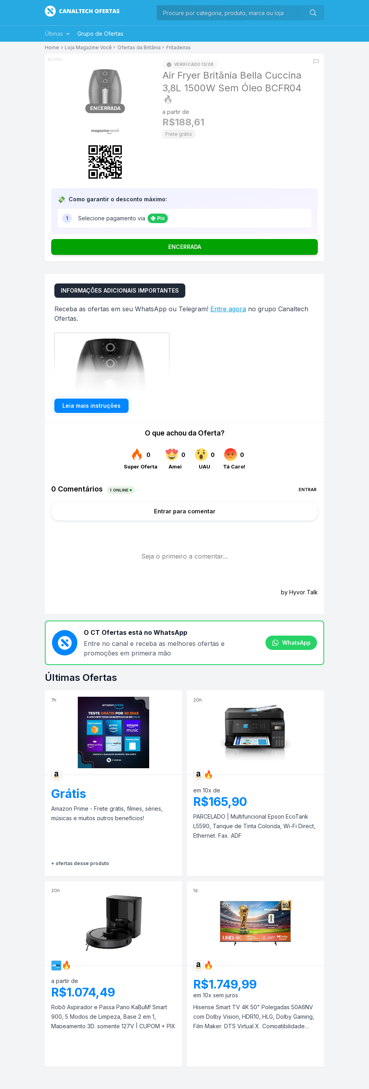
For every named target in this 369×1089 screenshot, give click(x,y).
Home (52, 47)
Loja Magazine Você (88, 47)
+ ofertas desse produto (80, 863)
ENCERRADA (184, 246)
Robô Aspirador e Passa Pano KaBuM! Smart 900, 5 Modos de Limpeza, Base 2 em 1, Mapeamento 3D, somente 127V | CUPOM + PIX (113, 1016)
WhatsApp (291, 642)
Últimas (58, 33)
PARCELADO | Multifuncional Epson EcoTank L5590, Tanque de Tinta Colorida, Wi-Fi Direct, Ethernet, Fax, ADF (254, 826)
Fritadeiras (178, 47)
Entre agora (228, 309)
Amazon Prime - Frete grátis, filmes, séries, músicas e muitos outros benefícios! (107, 813)
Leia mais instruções (91, 405)
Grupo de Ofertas (100, 33)
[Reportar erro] (316, 61)
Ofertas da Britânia (139, 47)
